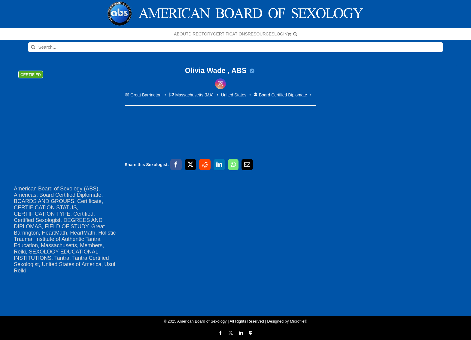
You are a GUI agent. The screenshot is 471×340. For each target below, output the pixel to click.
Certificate (89, 201)
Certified (83, 214)
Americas (25, 195)
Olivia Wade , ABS (220, 70)
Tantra (61, 258)
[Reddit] (205, 164)
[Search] (33, 47)
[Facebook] (176, 164)
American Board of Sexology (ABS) (56, 189)
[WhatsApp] (233, 164)
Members (91, 245)
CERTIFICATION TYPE (42, 214)
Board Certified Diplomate (70, 195)
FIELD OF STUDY (66, 226)
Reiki (20, 252)
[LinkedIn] (219, 164)
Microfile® (298, 321)
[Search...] (235, 47)
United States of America (71, 264)
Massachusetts (59, 245)
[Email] (247, 164)
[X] (190, 164)
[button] (295, 34)
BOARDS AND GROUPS (44, 201)
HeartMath (54, 233)
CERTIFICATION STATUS (45, 208)
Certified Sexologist (37, 220)
